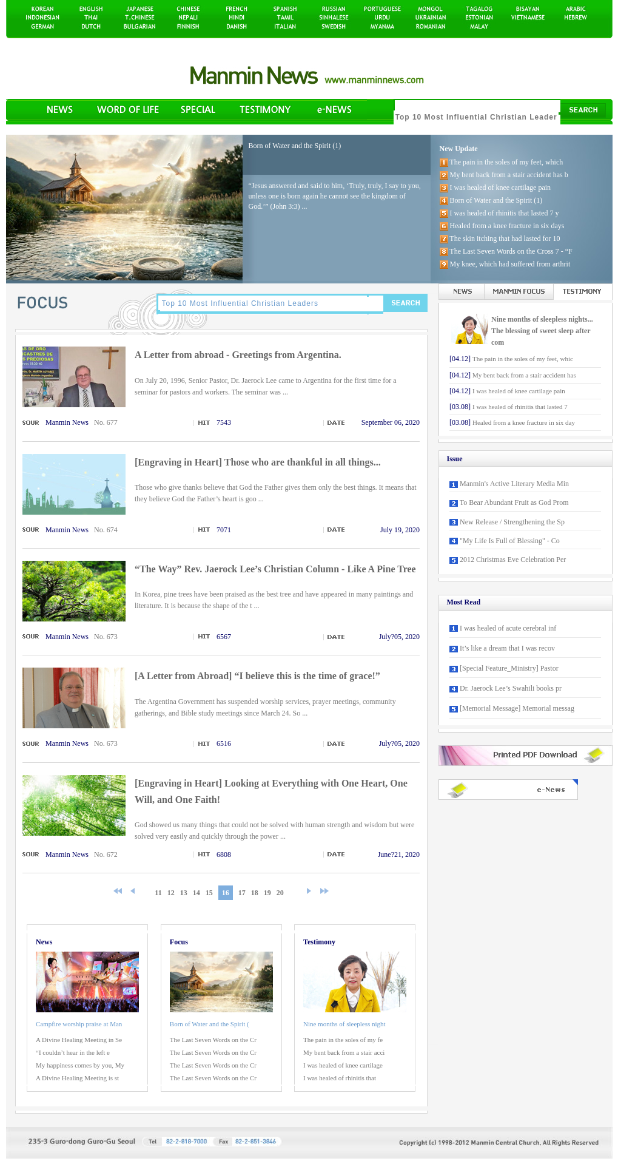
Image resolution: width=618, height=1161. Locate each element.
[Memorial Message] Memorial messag (517, 708)
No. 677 (106, 422)
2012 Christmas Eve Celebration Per (513, 559)
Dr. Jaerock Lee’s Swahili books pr (511, 688)
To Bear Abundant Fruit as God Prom (514, 502)
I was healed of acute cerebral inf (508, 628)
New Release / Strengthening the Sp (512, 522)
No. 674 (106, 530)
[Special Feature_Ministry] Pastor (509, 668)
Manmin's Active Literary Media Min (514, 483)
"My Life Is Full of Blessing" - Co (510, 540)
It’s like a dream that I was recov (507, 648)
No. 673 (106, 636)
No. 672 (106, 854)
